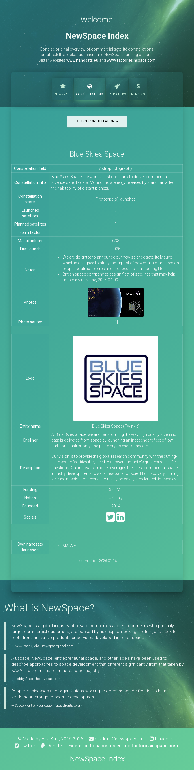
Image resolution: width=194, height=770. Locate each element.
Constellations (89, 88)
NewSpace (63, 88)
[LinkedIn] (120, 519)
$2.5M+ (115, 489)
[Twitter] (110, 519)
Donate (51, 745)
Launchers (117, 88)
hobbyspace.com (48, 679)
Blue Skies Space (97, 154)
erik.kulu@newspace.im (116, 739)
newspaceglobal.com (57, 646)
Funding (138, 88)
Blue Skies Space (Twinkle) (116, 426)
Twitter (25, 745)
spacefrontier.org (67, 705)
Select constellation (97, 121)
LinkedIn (161, 739)
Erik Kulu (50, 739)
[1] (116, 322)
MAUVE (69, 545)
